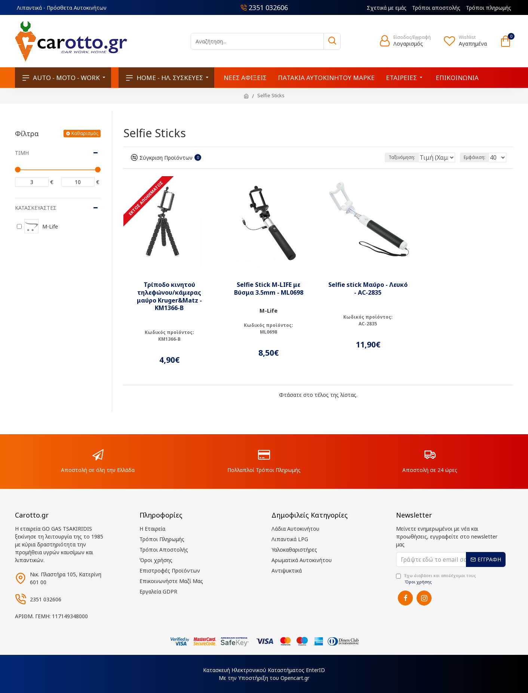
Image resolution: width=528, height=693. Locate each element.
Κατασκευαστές (35, 207)
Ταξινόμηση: (376, 157)
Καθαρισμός (84, 133)
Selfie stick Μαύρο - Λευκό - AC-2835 (368, 289)
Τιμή (22, 152)
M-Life (268, 310)
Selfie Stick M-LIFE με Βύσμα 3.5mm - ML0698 (268, 289)
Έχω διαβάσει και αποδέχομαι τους (436, 579)
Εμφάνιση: (477, 157)
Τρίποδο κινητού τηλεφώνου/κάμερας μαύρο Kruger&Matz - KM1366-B (169, 296)
